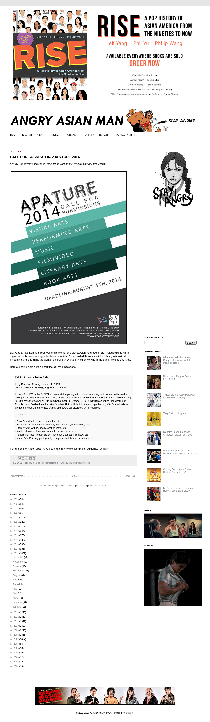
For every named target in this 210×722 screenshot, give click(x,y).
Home (74, 476)
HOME (13, 135)
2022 (16, 517)
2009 (16, 630)
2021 (16, 522)
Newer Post (17, 476)
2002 (16, 661)
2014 (16, 553)
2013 (16, 612)
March (16, 597)
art (26, 463)
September (19, 570)
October (17, 566)
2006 (16, 644)
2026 (16, 499)
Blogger (129, 712)
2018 (16, 535)
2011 (16, 621)
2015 (16, 548)
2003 (16, 657)
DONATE (104, 135)
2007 (16, 639)
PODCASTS (72, 135)
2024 (16, 508)
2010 (16, 625)
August (17, 575)
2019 (16, 531)
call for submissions (47, 463)
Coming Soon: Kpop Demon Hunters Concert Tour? (177, 470)
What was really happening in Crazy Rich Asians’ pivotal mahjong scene (178, 360)
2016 (16, 544)
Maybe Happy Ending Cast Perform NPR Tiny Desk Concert (180, 452)
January (17, 606)
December (18, 557)
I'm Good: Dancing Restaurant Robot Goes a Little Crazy (178, 489)
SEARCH (27, 135)
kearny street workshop (79, 463)
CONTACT (55, 135)
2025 (16, 504)
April (15, 593)
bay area (33, 463)
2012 (16, 616)
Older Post (129, 476)
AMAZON (92, 485)
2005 (16, 648)
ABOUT (41, 135)
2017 (16, 540)
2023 (16, 513)
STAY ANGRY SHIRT (124, 135)
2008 (16, 634)
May (15, 588)
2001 (16, 666)
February (18, 602)
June (15, 584)
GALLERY (88, 135)
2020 (16, 526)
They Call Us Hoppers (174, 413)
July (15, 579)
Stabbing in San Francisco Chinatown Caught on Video (177, 433)
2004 (16, 652)
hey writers (62, 463)
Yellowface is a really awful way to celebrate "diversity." (179, 396)
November (18, 562)
